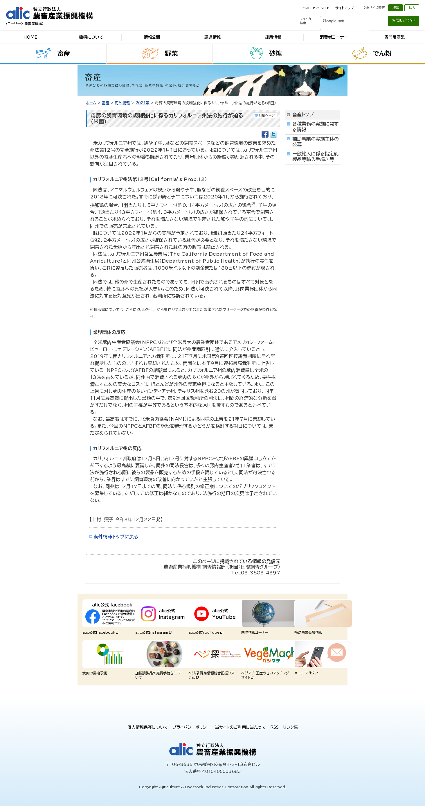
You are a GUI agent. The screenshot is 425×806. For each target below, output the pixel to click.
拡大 (412, 7)
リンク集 (290, 727)
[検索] (337, 20)
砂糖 (275, 53)
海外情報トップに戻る (116, 536)
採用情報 (273, 37)
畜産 (63, 53)
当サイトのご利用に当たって (240, 727)
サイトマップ (344, 8)
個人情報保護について (147, 727)
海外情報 (122, 103)
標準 (395, 7)
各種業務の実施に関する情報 (315, 126)
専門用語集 (394, 37)
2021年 (143, 103)
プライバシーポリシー (191, 727)
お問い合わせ (404, 21)
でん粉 (382, 53)
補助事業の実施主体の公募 (315, 142)
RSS (274, 727)
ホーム (91, 103)
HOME (30, 37)
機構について (91, 37)
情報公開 (152, 37)
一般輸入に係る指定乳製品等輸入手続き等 (315, 156)
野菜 (171, 53)
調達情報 (212, 37)
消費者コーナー (334, 37)
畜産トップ (303, 114)
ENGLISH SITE (315, 8)
